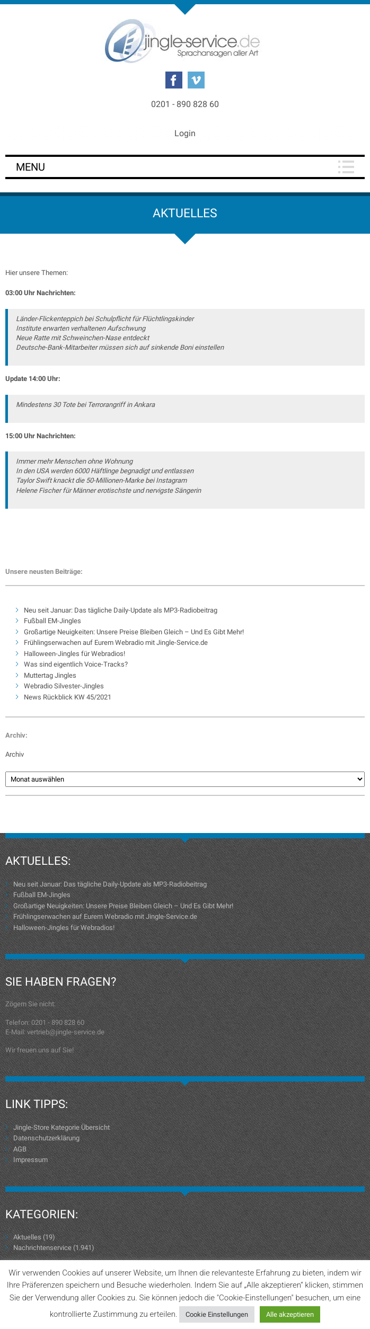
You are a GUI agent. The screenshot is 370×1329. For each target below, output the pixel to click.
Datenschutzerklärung (46, 1138)
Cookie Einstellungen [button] (217, 1314)
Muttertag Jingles (50, 675)
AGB (20, 1149)
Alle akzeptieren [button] (290, 1314)
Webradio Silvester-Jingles (64, 686)
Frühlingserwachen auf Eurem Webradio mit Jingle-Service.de (116, 642)
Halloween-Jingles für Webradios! (74, 654)
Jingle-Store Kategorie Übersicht (61, 1127)
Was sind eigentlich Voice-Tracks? (76, 664)
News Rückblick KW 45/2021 (67, 697)
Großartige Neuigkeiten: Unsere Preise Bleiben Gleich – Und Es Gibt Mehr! (134, 632)
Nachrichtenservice (42, 1248)
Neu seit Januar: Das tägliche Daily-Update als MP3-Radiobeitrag (120, 610)
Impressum (30, 1160)
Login (185, 133)
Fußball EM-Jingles (52, 621)
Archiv (14, 754)
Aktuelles (27, 1237)
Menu (30, 167)
